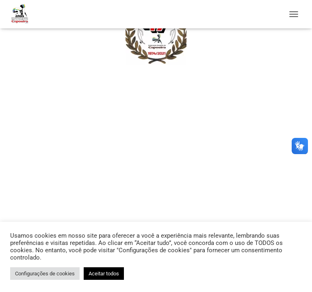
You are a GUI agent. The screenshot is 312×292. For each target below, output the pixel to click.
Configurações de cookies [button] (45, 274)
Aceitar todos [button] (104, 274)
